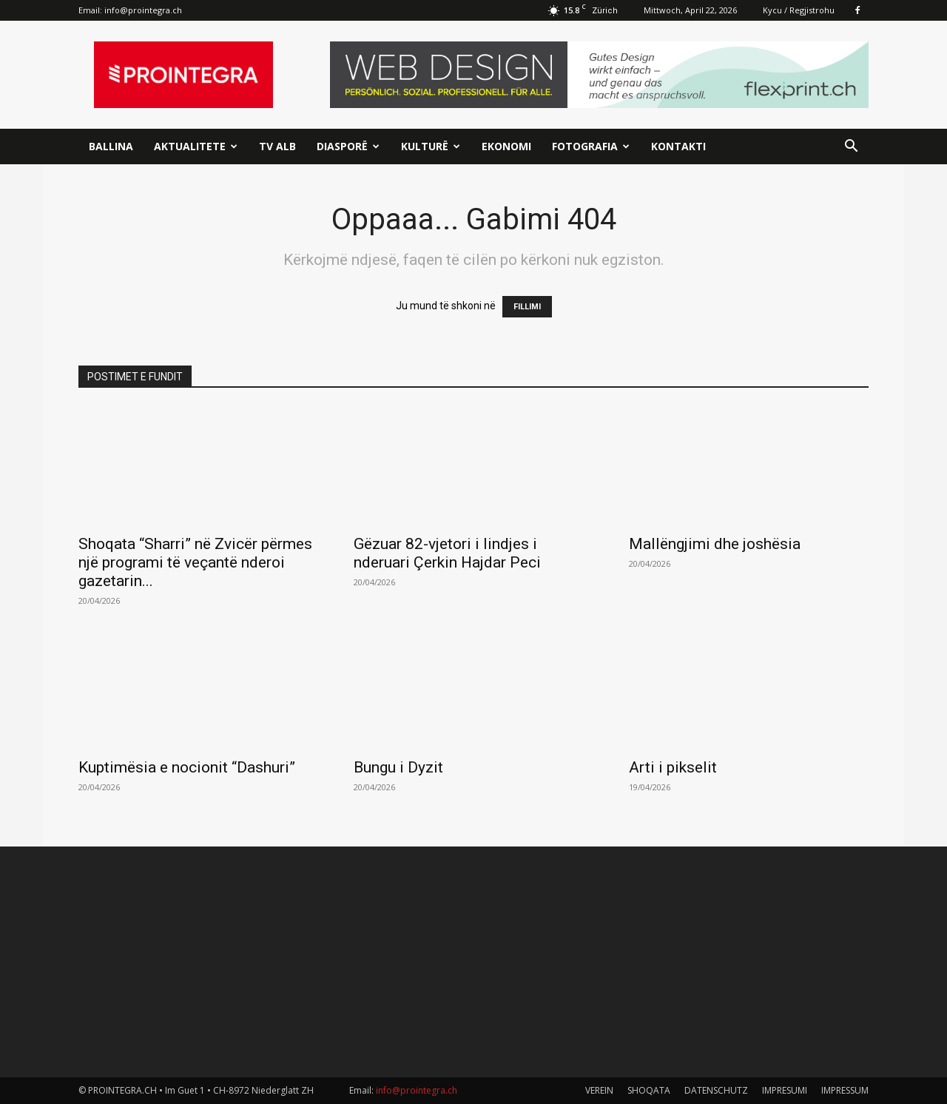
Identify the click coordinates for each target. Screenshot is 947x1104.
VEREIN (599, 1090)
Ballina (111, 146)
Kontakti (678, 146)
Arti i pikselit (673, 767)
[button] (851, 148)
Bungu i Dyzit (398, 767)
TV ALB (277, 146)
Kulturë (430, 146)
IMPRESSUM (845, 1090)
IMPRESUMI (784, 1090)
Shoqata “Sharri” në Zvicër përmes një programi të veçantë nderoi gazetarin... (195, 562)
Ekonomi (506, 146)
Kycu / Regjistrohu (799, 10)
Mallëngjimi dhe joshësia (715, 544)
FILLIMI (527, 307)
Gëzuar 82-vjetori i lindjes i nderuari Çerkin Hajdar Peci (447, 553)
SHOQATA (648, 1090)
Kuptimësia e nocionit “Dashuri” (186, 767)
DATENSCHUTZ (716, 1090)
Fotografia (591, 146)
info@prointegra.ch (143, 10)
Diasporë (348, 146)
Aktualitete (195, 146)
